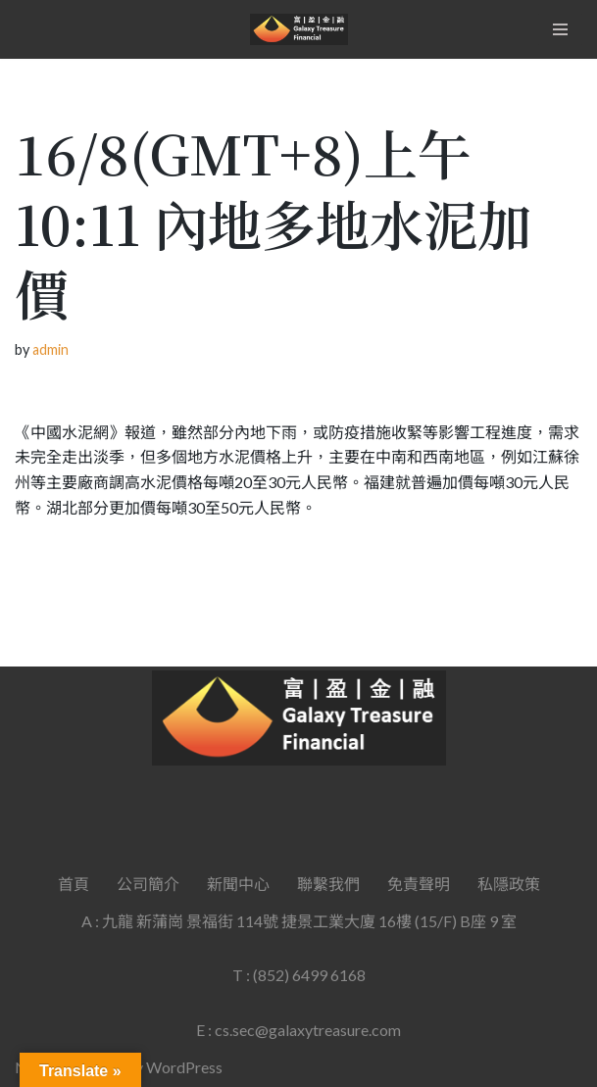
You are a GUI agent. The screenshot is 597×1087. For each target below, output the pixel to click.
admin (50, 349)
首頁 (73, 883)
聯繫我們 (328, 883)
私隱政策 (508, 883)
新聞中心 (238, 883)
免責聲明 (418, 883)
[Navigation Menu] (560, 29)
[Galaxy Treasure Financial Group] (299, 29)
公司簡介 (148, 883)
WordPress (184, 1067)
